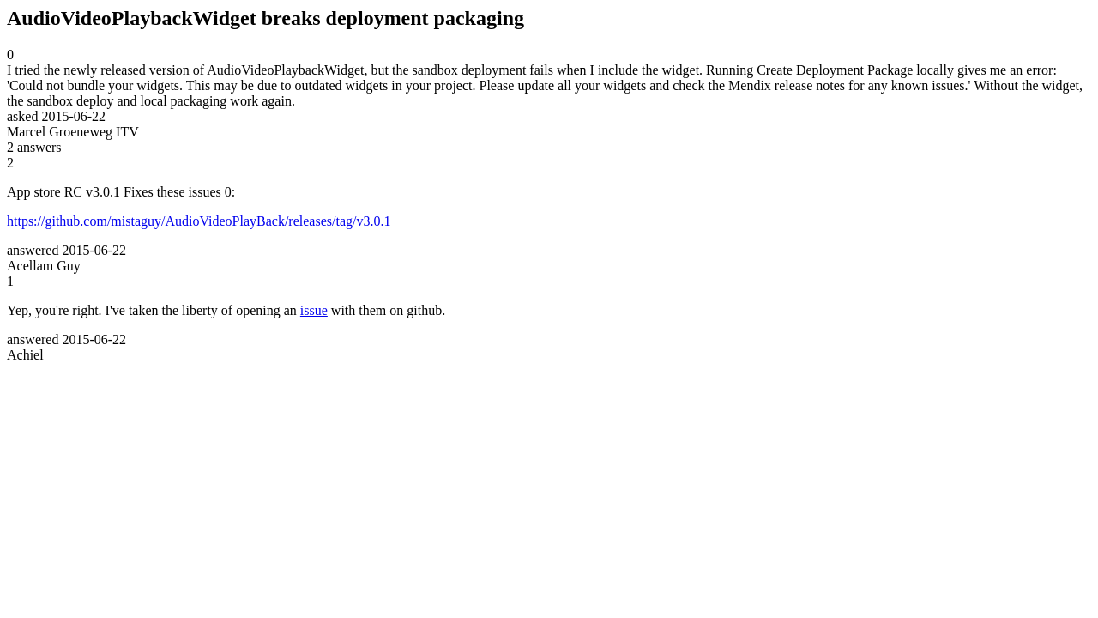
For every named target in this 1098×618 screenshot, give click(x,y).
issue (314, 310)
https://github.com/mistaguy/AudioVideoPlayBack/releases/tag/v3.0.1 (198, 221)
